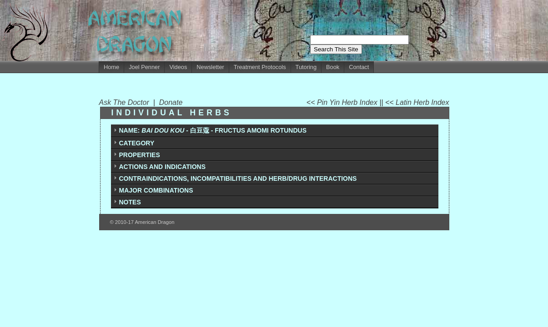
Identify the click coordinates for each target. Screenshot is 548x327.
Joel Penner (144, 67)
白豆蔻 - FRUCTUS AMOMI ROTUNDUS (213, 130)
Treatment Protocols (260, 67)
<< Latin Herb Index (417, 102)
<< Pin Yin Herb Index (343, 102)
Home (111, 67)
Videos (178, 67)
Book (332, 67)
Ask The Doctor (126, 102)
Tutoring (306, 67)
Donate (171, 102)
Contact (359, 67)
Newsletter (210, 67)
